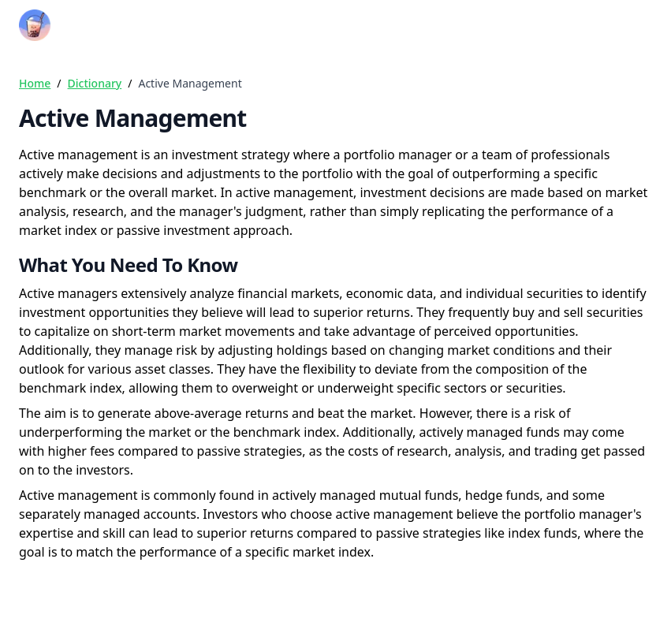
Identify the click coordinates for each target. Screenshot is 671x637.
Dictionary (95, 83)
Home (34, 83)
